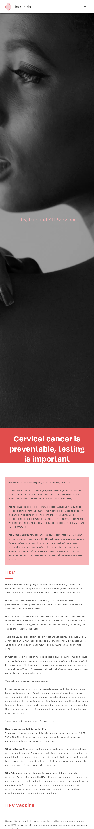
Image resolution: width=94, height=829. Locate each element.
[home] (19, 6)
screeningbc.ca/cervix (64, 490)
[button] (85, 7)
